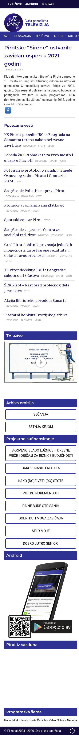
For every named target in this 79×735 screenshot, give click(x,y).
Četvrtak (43, 720)
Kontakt (48, 4)
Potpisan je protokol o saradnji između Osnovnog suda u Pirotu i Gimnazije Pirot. (38, 175)
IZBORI (58, 36)
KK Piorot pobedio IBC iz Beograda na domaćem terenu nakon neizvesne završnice (37, 140)
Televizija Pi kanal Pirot (27, 22)
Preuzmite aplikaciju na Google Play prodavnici (40, 599)
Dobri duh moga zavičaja (41, 518)
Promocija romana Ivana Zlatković (34, 205)
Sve (6, 36)
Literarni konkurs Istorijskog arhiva (35, 315)
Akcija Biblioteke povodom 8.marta (35, 300)
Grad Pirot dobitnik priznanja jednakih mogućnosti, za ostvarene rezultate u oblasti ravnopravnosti (38, 250)
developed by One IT (72, 731)
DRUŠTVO (42, 36)
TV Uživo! (15, 4)
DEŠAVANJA (22, 36)
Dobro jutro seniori (41, 544)
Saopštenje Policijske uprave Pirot (34, 190)
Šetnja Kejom (41, 427)
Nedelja (72, 720)
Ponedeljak (11, 720)
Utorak (24, 720)
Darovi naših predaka (41, 468)
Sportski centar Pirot (23, 219)
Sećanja (40, 414)
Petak (53, 720)
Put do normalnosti (41, 493)
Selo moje (41, 531)
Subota (62, 720)
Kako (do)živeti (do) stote (40, 481)
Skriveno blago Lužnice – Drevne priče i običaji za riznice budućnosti (41, 453)
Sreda (33, 720)
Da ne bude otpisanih (40, 506)
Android (31, 4)
